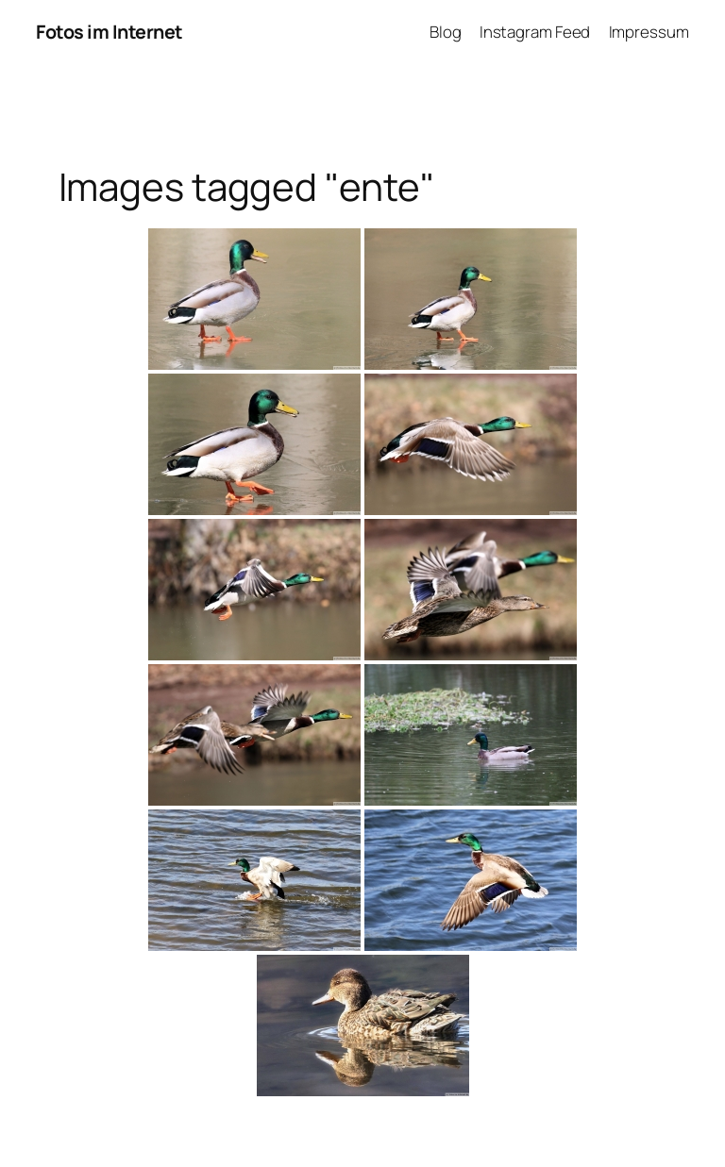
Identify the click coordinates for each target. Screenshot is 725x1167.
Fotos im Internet (109, 31)
